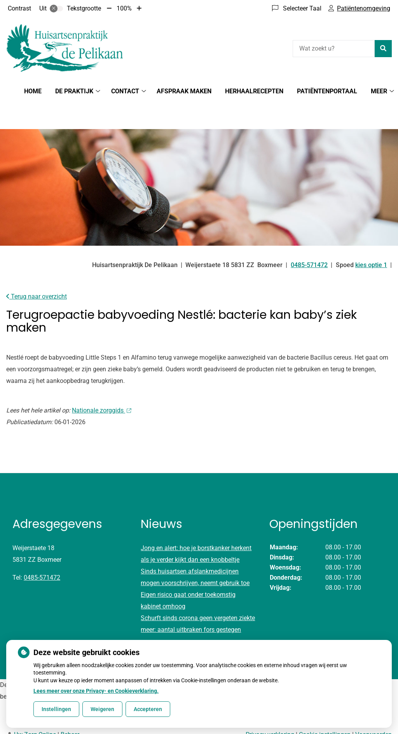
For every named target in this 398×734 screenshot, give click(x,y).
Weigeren (102, 709)
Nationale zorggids (101, 383)
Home (33, 91)
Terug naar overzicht (36, 269)
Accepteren (148, 709)
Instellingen (56, 709)
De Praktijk (74, 91)
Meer (379, 91)
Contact (125, 91)
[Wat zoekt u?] (334, 48)
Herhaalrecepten (254, 91)
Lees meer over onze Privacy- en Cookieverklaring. (96, 691)
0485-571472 (42, 550)
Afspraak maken (184, 91)
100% (124, 8)
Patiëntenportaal (327, 91)
